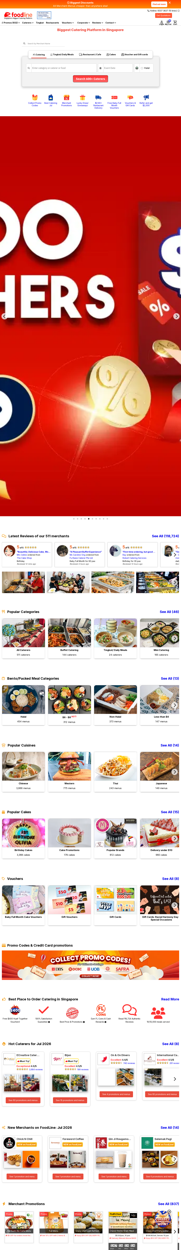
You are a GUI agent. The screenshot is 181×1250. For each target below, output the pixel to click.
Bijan (68, 1055)
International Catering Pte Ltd (168, 1055)
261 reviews (175, 1063)
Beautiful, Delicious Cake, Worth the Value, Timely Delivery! (34, 552)
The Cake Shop (24, 558)
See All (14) (170, 745)
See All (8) (170, 879)
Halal (145, 68)
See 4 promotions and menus (116, 1094)
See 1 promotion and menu (22, 1176)
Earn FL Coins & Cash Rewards (101, 1013)
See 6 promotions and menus (160, 1176)
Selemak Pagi (163, 1139)
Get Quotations (164, 15)
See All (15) (170, 812)
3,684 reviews (36, 1069)
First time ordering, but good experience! (140, 552)
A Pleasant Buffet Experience (86, 552)
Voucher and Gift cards (134, 54)
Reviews (97, 22)
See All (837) (168, 1204)
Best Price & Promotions (72, 1015)
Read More (170, 999)
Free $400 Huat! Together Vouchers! (15, 1013)
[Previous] (4, 316)
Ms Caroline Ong (77, 555)
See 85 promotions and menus (162, 1094)
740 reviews (129, 1063)
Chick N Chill (24, 1139)
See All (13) (170, 679)
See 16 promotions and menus (70, 1100)
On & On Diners (120, 1055)
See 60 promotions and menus (23, 1100)
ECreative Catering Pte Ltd (28, 1055)
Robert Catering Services (134, 558)
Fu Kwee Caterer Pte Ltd (81, 558)
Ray (124, 555)
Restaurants (52, 22)
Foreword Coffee (73, 1139)
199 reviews (83, 1069)
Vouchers (68, 22)
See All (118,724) (165, 536)
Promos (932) (11, 22)
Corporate (83, 22)
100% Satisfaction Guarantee (43, 1013)
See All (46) (169, 612)
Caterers (28, 22)
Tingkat (40, 22)
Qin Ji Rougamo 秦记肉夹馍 (120, 1139)
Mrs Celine (22, 555)
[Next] (176, 316)
